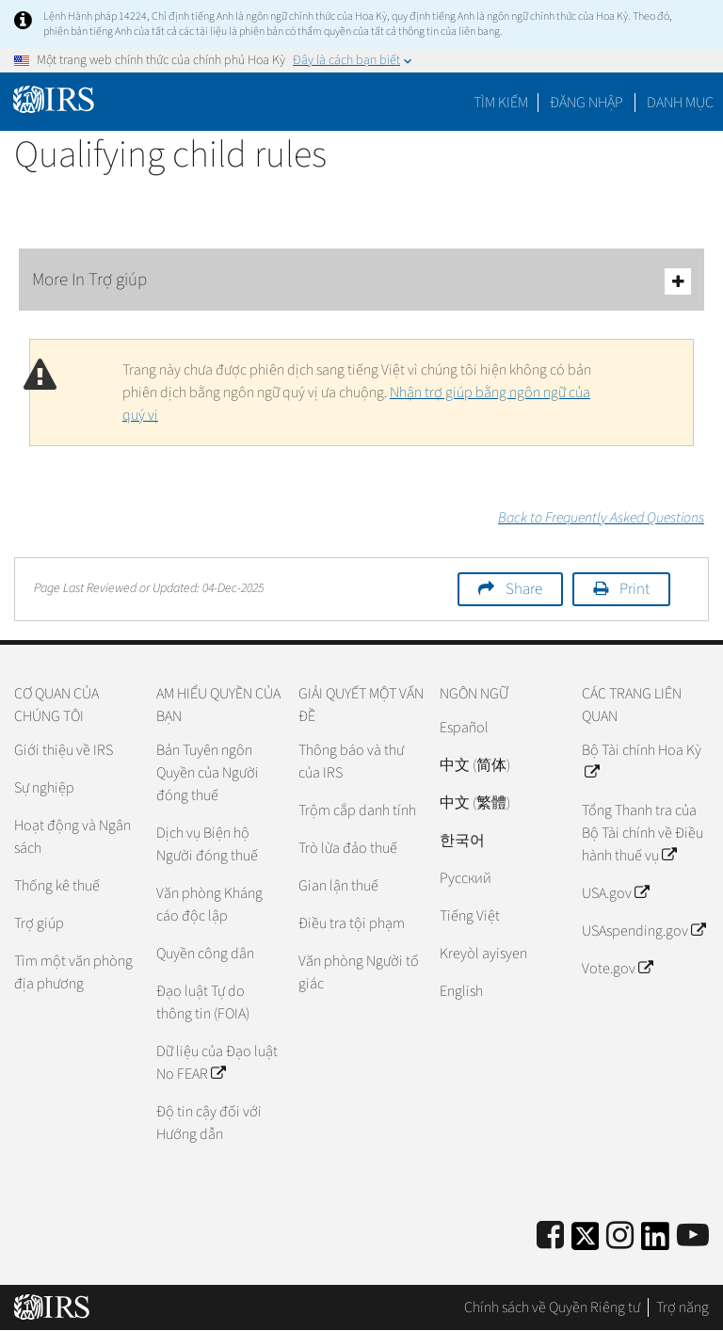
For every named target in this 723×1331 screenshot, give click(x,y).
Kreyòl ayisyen (483, 953)
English (461, 991)
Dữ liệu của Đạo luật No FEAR (217, 1062)
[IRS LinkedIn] (655, 1242)
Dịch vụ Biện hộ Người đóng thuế (207, 844)
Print (634, 589)
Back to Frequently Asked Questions (601, 517)
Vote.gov (617, 968)
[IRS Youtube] (693, 1236)
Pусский (465, 878)
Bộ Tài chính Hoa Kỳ (641, 761)
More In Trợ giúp (361, 281)
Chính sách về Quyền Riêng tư (552, 1307)
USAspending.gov (643, 931)
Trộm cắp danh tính (357, 810)
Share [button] (524, 589)
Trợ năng (682, 1307)
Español (464, 727)
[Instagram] (620, 1236)
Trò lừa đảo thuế (347, 848)
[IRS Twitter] (585, 1242)
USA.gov (615, 893)
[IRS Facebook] (550, 1236)
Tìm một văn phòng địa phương (73, 972)
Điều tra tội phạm (351, 923)
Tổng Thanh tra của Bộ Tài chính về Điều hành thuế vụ (642, 833)
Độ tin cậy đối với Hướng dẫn (209, 1123)
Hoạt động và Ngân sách (72, 836)
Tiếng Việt (470, 916)
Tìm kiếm (501, 102)
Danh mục (680, 102)
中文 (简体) (475, 765)
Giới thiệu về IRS (63, 750)
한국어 (462, 840)
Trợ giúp (39, 923)
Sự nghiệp (44, 788)
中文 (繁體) (475, 803)
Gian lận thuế (338, 885)
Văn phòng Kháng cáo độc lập (209, 904)
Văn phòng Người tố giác (358, 972)
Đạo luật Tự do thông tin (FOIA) (202, 1002)
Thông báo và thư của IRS (351, 761)
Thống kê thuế (57, 885)
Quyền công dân (205, 953)
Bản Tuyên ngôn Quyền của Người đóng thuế (207, 773)
